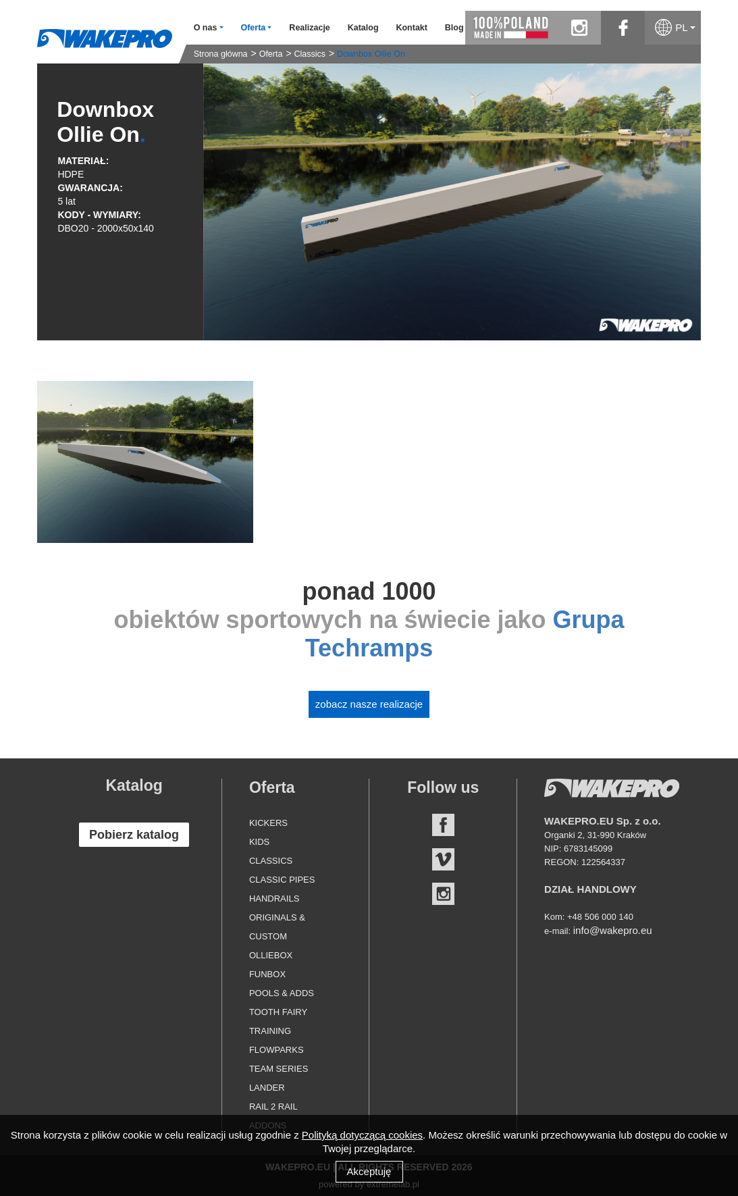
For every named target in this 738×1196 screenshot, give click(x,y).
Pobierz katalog (134, 834)
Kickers (268, 823)
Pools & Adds (281, 993)
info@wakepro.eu (612, 930)
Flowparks (276, 1050)
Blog (454, 27)
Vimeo (443, 859)
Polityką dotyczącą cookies (362, 1135)
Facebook (443, 825)
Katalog (363, 27)
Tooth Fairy (278, 1012)
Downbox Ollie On (371, 54)
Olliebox (270, 955)
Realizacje (309, 27)
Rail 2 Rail (273, 1106)
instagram (579, 28)
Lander (267, 1088)
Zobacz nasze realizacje (369, 704)
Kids (259, 842)
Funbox (267, 974)
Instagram (443, 894)
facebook (623, 28)
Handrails (274, 898)
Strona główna (221, 54)
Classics (309, 54)
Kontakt (411, 27)
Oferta (271, 54)
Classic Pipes (282, 880)
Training (270, 1031)
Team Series (278, 1069)
